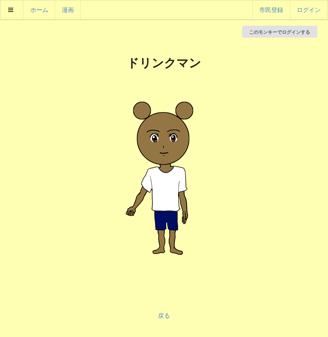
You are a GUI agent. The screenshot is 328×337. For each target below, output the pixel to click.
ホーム (39, 9)
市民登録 (271, 9)
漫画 (68, 9)
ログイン (309, 9)
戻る (164, 315)
